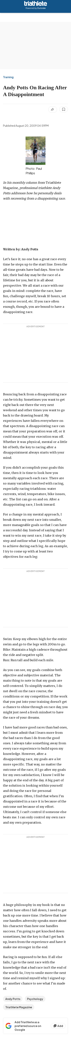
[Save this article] (63, 109)
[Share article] (52, 109)
